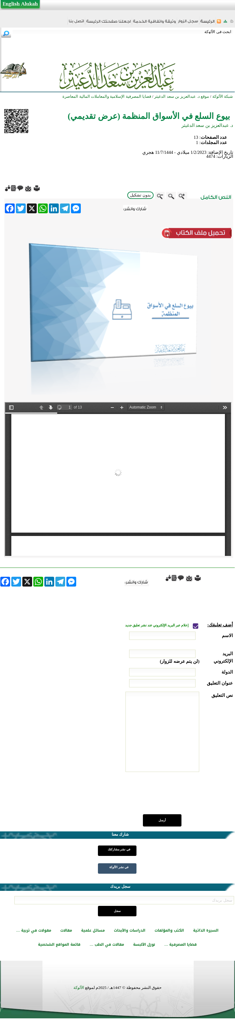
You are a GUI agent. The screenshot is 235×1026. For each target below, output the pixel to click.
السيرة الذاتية (205, 930)
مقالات (66, 930)
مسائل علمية (93, 930)
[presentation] (186, 796)
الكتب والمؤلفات (169, 930)
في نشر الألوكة (119, 867)
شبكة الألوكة (222, 96)
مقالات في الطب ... (107, 944)
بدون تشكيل (140, 195)
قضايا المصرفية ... (180, 944)
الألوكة (78, 987)
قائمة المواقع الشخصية (59, 944)
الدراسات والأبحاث (129, 930)
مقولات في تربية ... (33, 930)
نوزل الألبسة (144, 944)
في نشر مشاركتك (119, 849)
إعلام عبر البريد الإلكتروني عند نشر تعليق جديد (157, 625)
